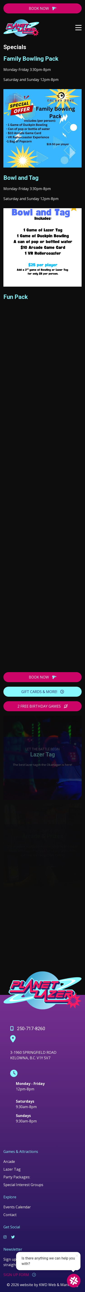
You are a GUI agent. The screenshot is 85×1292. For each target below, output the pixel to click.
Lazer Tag (12, 1169)
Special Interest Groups (23, 1184)
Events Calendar (17, 1206)
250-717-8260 (27, 1028)
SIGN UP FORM (19, 1274)
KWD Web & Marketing (58, 1284)
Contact (10, 1214)
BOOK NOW (42, 8)
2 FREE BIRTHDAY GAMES (42, 706)
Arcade (9, 1161)
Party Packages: (16, 1176)
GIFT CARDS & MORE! (42, 691)
